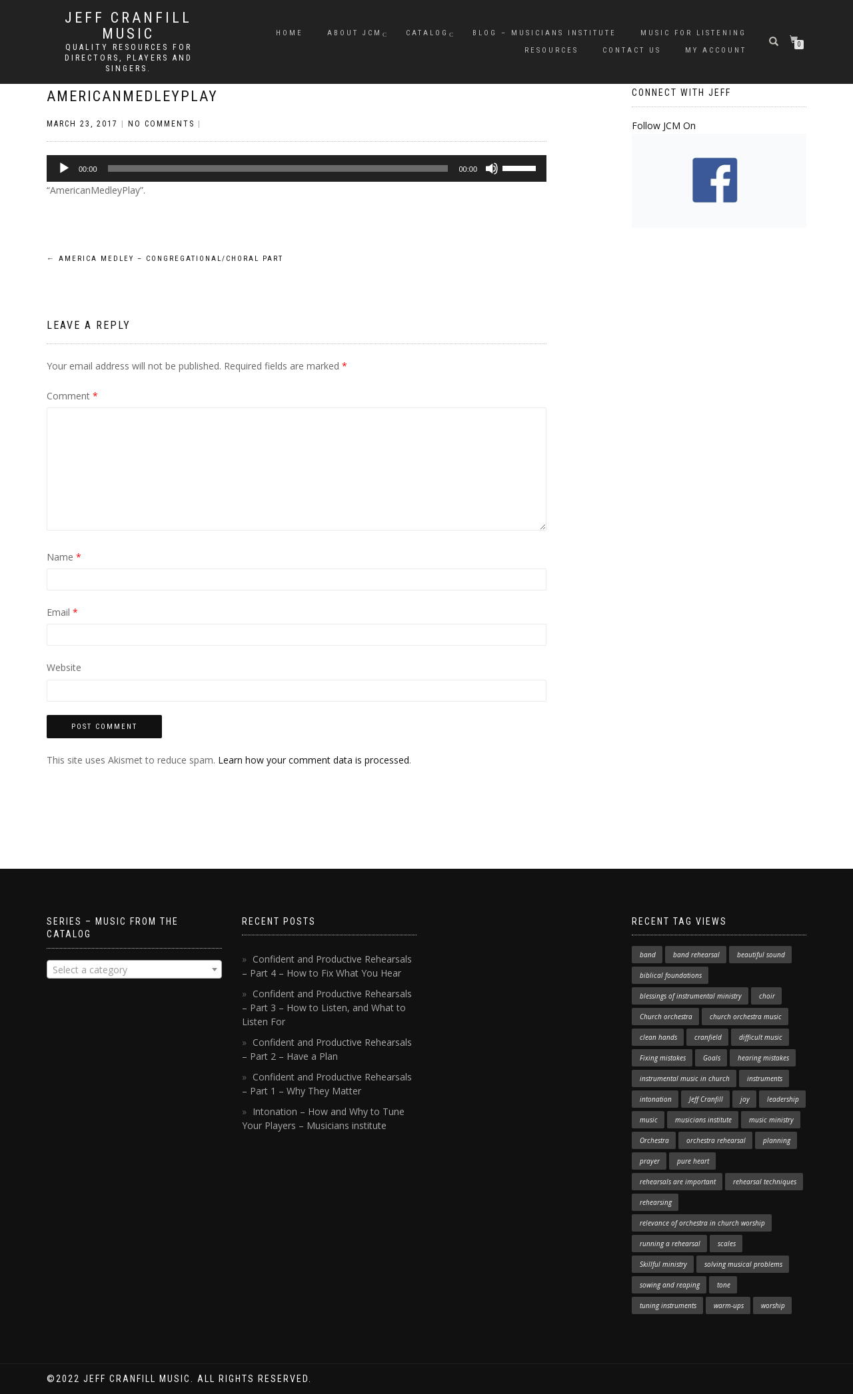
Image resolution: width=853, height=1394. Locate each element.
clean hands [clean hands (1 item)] (658, 1037)
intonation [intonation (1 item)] (656, 1099)
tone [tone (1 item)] (723, 1284)
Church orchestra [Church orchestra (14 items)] (666, 1016)
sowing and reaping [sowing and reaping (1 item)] (670, 1284)
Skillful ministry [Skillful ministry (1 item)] (663, 1264)
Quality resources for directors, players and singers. (129, 58)
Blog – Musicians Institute (544, 33)
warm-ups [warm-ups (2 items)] (729, 1305)
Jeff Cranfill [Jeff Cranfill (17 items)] (706, 1099)
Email (62, 612)
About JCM (354, 33)
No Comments (161, 123)
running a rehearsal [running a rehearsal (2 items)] (670, 1243)
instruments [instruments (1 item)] (764, 1078)
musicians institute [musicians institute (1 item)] (703, 1119)
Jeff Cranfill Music (128, 26)
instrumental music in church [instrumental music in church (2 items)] (685, 1078)
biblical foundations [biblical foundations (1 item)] (671, 975)
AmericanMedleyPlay (132, 96)
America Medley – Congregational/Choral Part (165, 258)
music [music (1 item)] (649, 1119)
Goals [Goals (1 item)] (711, 1057)
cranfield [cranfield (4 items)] (708, 1037)
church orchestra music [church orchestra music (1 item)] (746, 1016)
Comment (72, 395)
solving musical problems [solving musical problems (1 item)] (743, 1264)
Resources (551, 50)
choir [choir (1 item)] (767, 996)
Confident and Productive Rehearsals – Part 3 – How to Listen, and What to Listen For (327, 1007)
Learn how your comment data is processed (313, 760)
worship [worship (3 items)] (773, 1305)
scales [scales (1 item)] (727, 1243)
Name (64, 557)
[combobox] (134, 969)
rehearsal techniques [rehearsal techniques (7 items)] (764, 1181)
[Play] (64, 168)
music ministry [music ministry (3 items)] (771, 1119)
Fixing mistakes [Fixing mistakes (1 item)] (663, 1057)
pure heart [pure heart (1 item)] (693, 1161)
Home (289, 33)
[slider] (278, 168)
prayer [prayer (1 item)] (650, 1161)
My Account (715, 50)
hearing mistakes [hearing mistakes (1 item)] (763, 1057)
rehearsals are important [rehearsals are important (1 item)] (678, 1181)
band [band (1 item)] (648, 954)
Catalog (427, 33)
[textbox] (134, 970)
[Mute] (491, 168)
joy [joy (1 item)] (745, 1099)
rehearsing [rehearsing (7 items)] (656, 1202)
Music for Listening (693, 33)
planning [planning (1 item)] (776, 1140)
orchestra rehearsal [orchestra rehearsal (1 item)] (716, 1140)
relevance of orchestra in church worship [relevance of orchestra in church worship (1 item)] (702, 1223)
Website (64, 667)
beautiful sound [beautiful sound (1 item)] (761, 954)
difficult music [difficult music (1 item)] (760, 1037)
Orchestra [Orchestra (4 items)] (654, 1140)
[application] (296, 168)
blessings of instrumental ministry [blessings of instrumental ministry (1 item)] (691, 996)
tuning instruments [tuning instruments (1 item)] (668, 1305)
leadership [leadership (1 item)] (783, 1099)
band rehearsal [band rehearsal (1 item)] (696, 954)
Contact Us (631, 50)
